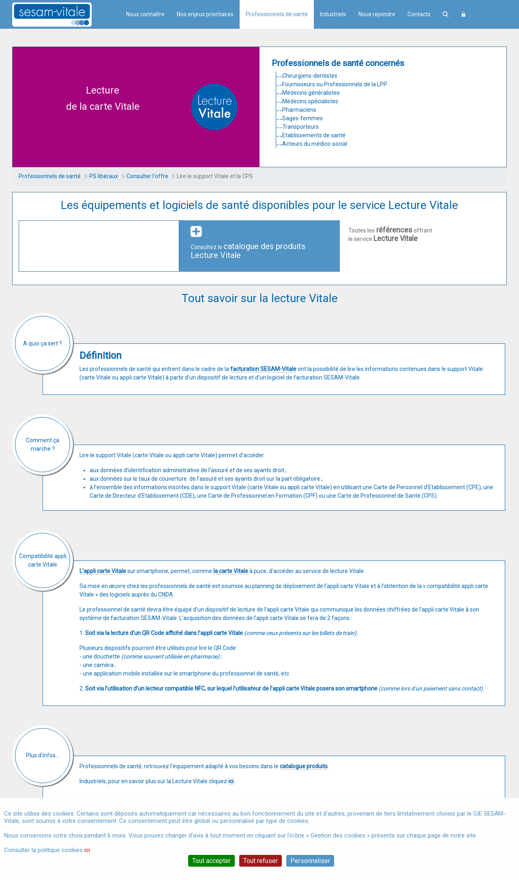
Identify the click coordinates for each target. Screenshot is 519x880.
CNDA (165, 594)
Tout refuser (260, 861)
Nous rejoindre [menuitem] (376, 14)
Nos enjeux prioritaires (205, 14)
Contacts (419, 14)
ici (87, 850)
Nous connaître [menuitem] (145, 14)
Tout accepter (211, 861)
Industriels (333, 14)
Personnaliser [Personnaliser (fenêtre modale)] (310, 861)
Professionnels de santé (277, 14)
